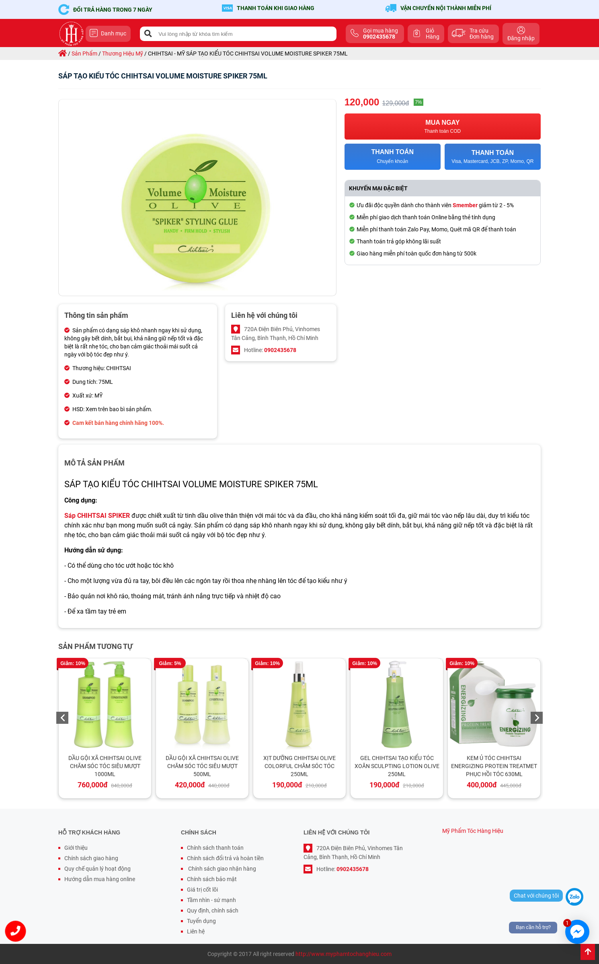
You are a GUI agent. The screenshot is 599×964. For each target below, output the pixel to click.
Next (537, 718)
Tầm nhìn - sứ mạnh (211, 900)
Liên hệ (196, 931)
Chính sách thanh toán (215, 848)
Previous (62, 718)
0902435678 (280, 350)
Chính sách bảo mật (212, 879)
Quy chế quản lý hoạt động (97, 868)
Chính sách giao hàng (91, 858)
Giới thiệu (76, 848)
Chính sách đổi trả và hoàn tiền (225, 858)
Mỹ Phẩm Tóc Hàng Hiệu (472, 831)
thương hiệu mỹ (122, 53)
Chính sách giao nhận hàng (221, 868)
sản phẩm (84, 53)
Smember (465, 205)
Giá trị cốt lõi (202, 889)
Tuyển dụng (201, 921)
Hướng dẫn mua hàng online (99, 879)
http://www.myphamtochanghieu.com (343, 954)
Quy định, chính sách (212, 910)
